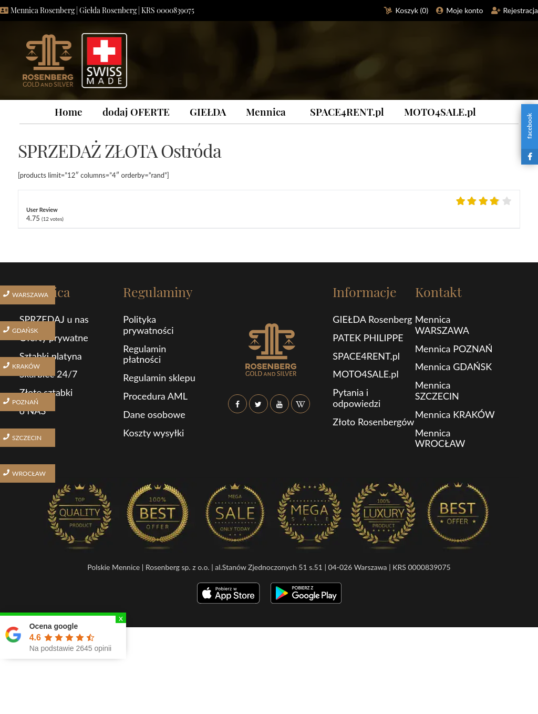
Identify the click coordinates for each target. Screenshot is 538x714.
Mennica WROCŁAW (440, 438)
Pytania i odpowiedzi (356, 397)
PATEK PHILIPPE (368, 337)
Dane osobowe (154, 414)
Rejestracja (521, 10)
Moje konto (464, 10)
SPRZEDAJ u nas (54, 319)
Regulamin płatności (144, 354)
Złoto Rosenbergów (373, 421)
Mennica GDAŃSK (453, 366)
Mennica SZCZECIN (437, 390)
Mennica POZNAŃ (454, 348)
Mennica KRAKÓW (455, 414)
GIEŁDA (208, 111)
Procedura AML (155, 396)
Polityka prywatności (148, 324)
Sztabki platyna (50, 356)
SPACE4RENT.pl (347, 111)
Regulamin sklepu (159, 377)
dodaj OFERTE (136, 111)
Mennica (266, 111)
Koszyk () (412, 10)
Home (68, 111)
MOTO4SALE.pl (440, 111)
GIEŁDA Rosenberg (372, 319)
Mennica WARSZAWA (442, 324)
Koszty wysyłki (153, 432)
